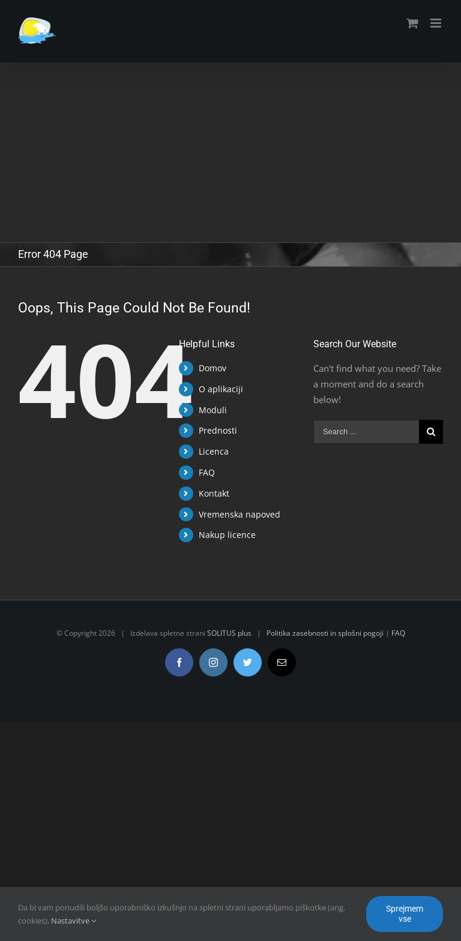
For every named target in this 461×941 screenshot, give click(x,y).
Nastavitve (73, 920)
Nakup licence (227, 534)
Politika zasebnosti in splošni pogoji (325, 633)
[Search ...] (366, 432)
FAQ (207, 472)
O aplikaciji (221, 389)
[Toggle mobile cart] (412, 23)
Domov (212, 368)
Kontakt (214, 493)
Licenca (214, 451)
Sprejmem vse (404, 914)
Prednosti (218, 430)
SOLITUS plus (229, 633)
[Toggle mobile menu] (436, 23)
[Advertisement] (230, 152)
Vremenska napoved (239, 514)
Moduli (213, 410)
